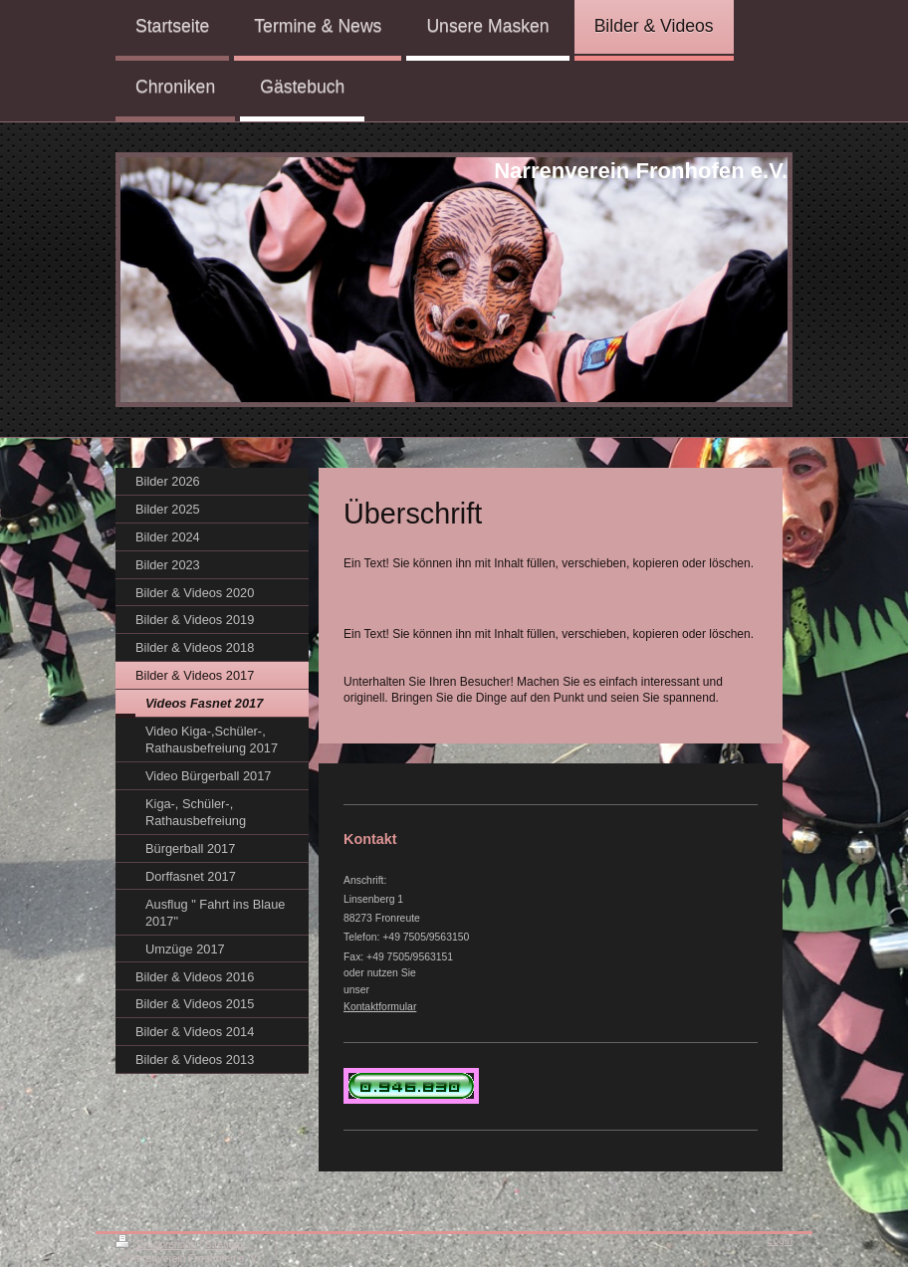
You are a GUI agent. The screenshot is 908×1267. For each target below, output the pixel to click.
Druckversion (157, 1244)
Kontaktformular (379, 1006)
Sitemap (224, 1244)
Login (780, 1240)
